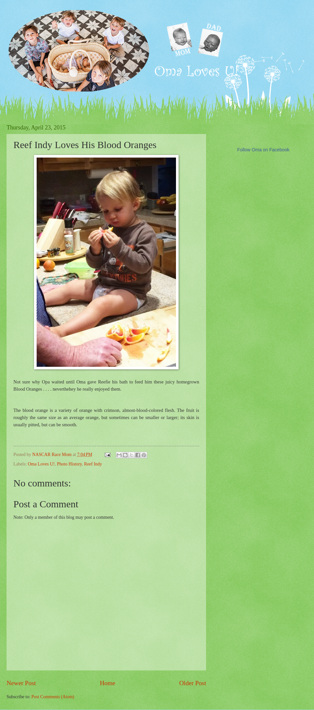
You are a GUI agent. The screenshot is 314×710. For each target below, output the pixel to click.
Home (107, 683)
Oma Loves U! (41, 464)
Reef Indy (93, 464)
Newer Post (21, 683)
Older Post (192, 683)
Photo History (69, 464)
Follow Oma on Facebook (263, 149)
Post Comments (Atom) (52, 696)
